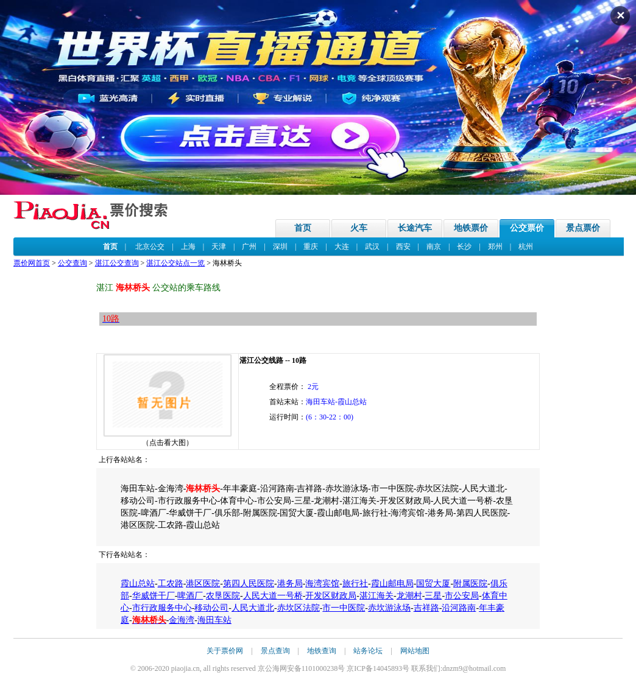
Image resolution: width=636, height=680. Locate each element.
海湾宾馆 (322, 583)
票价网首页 (31, 263)
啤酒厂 (190, 595)
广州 (249, 246)
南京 (433, 246)
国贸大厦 (433, 583)
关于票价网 (225, 651)
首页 (302, 228)
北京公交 (149, 246)
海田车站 (214, 620)
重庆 (310, 246)
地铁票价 (471, 228)
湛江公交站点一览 (175, 263)
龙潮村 (409, 595)
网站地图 (414, 651)
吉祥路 (426, 607)
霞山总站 (138, 583)
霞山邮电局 (392, 583)
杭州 (525, 246)
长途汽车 (415, 228)
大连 (341, 246)
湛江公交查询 (117, 263)
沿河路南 (459, 607)
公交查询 (72, 263)
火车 (358, 228)
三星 (433, 595)
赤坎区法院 (298, 607)
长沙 (464, 246)
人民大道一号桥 (273, 595)
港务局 (290, 583)
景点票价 (583, 228)
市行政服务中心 (162, 607)
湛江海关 (376, 595)
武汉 (372, 246)
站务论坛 (368, 651)
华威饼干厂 (153, 595)
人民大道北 (252, 607)
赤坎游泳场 (389, 607)
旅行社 (355, 583)
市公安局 (462, 595)
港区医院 (203, 583)
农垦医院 (223, 595)
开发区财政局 (330, 595)
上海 (188, 246)
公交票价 (527, 228)
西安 (403, 246)
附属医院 (470, 583)
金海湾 (181, 620)
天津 (218, 246)
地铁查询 (321, 651)
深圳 (280, 246)
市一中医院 (343, 607)
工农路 (170, 583)
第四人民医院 (248, 583)
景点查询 (275, 651)
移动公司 (211, 607)
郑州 (495, 246)
